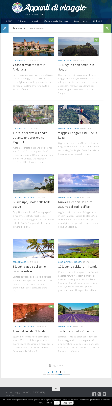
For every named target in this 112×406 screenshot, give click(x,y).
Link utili (82, 22)
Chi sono (19, 22)
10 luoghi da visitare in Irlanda (77, 268)
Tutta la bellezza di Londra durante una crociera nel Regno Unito (30, 139)
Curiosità (78, 263)
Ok (57, 403)
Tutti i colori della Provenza (76, 332)
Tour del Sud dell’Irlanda (29, 332)
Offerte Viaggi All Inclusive (48, 22)
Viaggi (29, 22)
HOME (8, 22)
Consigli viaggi (20, 61)
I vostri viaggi (69, 22)
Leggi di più (67, 403)
